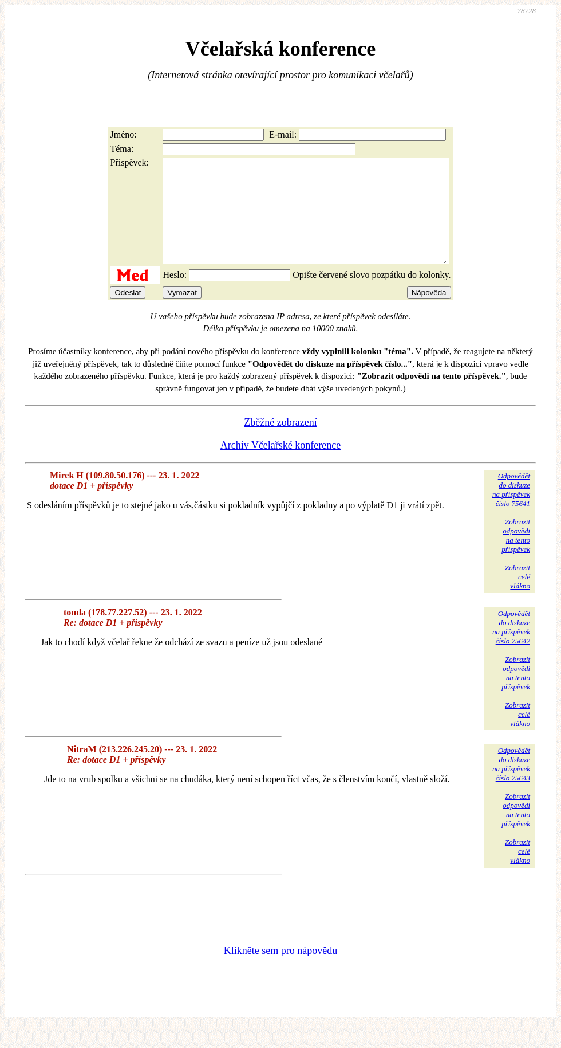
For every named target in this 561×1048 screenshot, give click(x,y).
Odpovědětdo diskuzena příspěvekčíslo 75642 (511, 648)
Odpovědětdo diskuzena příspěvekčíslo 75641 (511, 510)
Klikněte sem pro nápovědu (280, 971)
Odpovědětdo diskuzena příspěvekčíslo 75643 (511, 785)
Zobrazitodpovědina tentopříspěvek (515, 556)
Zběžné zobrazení (280, 443)
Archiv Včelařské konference (280, 466)
